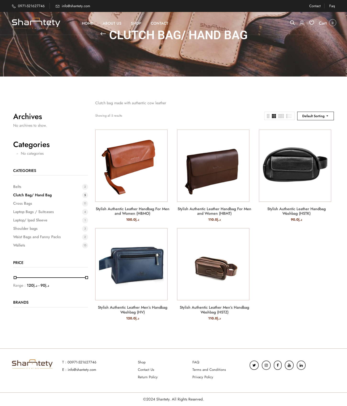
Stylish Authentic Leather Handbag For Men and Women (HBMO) (132, 211)
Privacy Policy (202, 377)
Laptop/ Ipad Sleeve (30, 220)
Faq (332, 6)
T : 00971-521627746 (79, 362)
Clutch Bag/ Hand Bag (32, 195)
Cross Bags (22, 203)
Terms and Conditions (209, 369)
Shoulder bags (25, 228)
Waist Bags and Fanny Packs (37, 237)
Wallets (19, 245)
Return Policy (148, 377)
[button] (323, 23)
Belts (17, 186)
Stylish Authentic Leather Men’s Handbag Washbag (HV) (132, 310)
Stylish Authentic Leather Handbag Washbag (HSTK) (296, 211)
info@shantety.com (76, 6)
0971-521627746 (31, 6)
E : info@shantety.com (79, 369)
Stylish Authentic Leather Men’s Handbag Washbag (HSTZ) (214, 310)
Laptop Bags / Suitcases (33, 211)
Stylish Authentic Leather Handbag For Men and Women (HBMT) (214, 211)
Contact (315, 6)
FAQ (195, 362)
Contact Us (146, 369)
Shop (142, 362)
